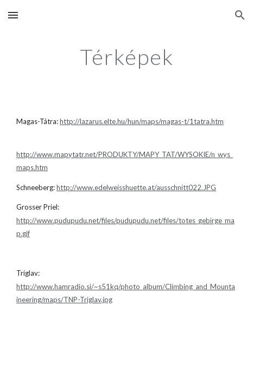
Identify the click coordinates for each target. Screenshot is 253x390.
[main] (126, 57)
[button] (13, 15)
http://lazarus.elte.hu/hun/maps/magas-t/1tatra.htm (142, 121)
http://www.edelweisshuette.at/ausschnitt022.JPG (136, 187)
